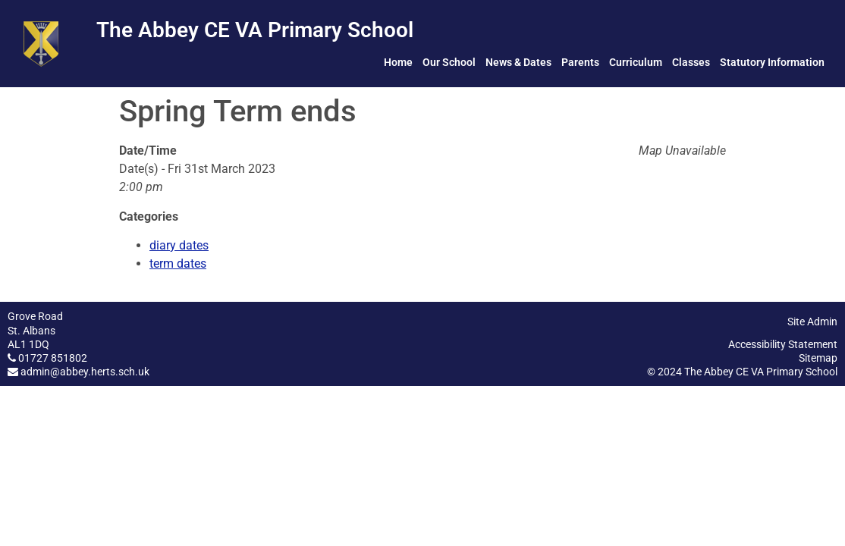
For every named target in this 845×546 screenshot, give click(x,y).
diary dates (179, 245)
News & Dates (518, 62)
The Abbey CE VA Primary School (254, 29)
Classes (691, 62)
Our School (449, 62)
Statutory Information (772, 62)
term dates (177, 263)
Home (398, 62)
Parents (580, 62)
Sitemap (818, 358)
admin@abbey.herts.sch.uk (84, 372)
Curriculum (635, 62)
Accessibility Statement (782, 344)
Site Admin (812, 321)
